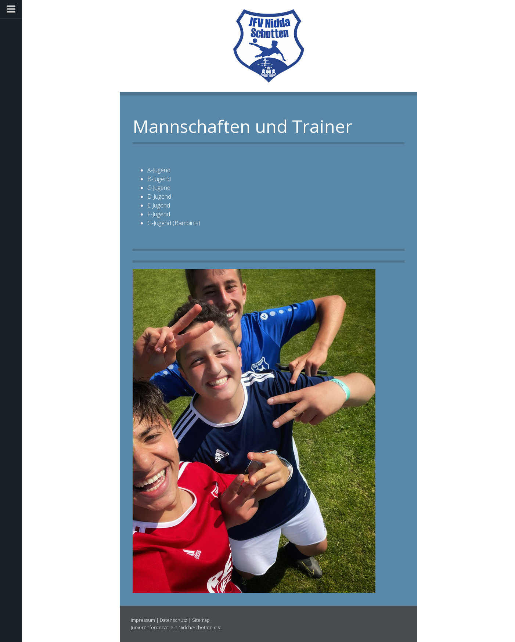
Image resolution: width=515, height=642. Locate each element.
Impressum (143, 620)
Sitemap (201, 620)
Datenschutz (173, 620)
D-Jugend (159, 196)
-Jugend (160, 170)
